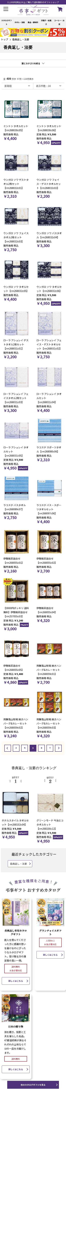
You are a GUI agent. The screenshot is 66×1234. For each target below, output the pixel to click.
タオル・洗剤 (19, 22)
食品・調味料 (33, 22)
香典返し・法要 (20, 39)
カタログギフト (6, 22)
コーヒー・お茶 (59, 22)
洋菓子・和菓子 (46, 22)
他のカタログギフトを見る (33, 1084)
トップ (4, 39)
